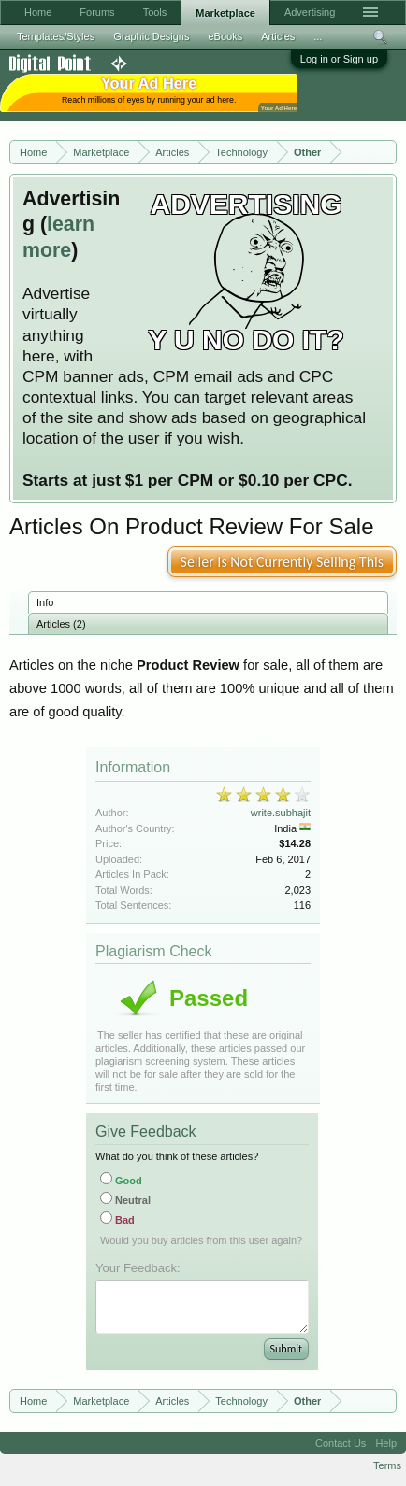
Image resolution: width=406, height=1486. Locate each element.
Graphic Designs (151, 36)
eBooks (225, 36)
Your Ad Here (279, 108)
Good (121, 1180)
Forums (97, 12)
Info (44, 602)
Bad (117, 1219)
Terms (387, 1465)
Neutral (125, 1200)
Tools (155, 12)
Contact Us (340, 1443)
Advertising (309, 12)
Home (37, 12)
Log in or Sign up (339, 58)
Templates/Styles (55, 36)
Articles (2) (61, 624)
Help (386, 1443)
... (317, 36)
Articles (278, 36)
